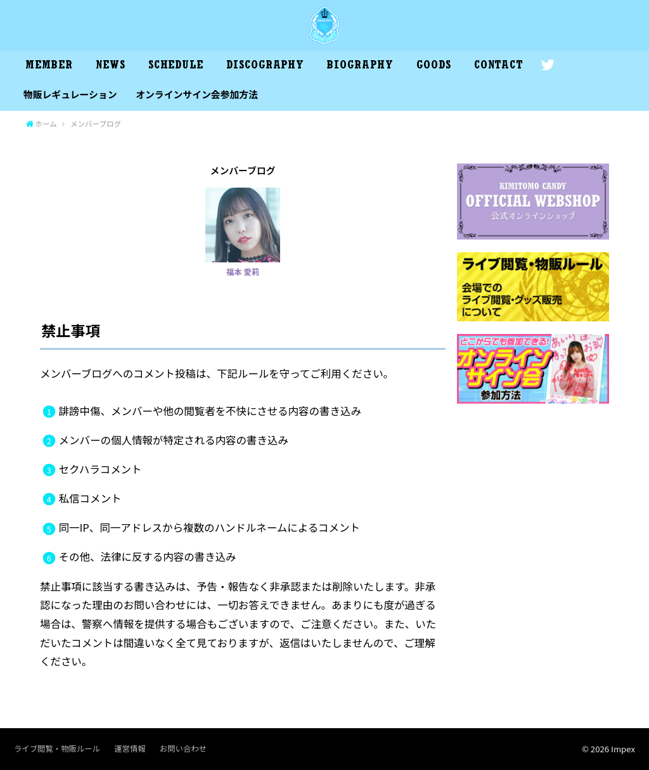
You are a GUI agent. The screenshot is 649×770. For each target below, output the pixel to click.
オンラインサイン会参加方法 (197, 94)
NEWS (110, 66)
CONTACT (499, 66)
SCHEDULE (175, 66)
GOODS (433, 66)
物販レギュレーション (70, 94)
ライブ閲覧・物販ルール (57, 748)
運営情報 (129, 748)
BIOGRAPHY (360, 66)
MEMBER (48, 66)
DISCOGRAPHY (265, 66)
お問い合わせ (183, 748)
